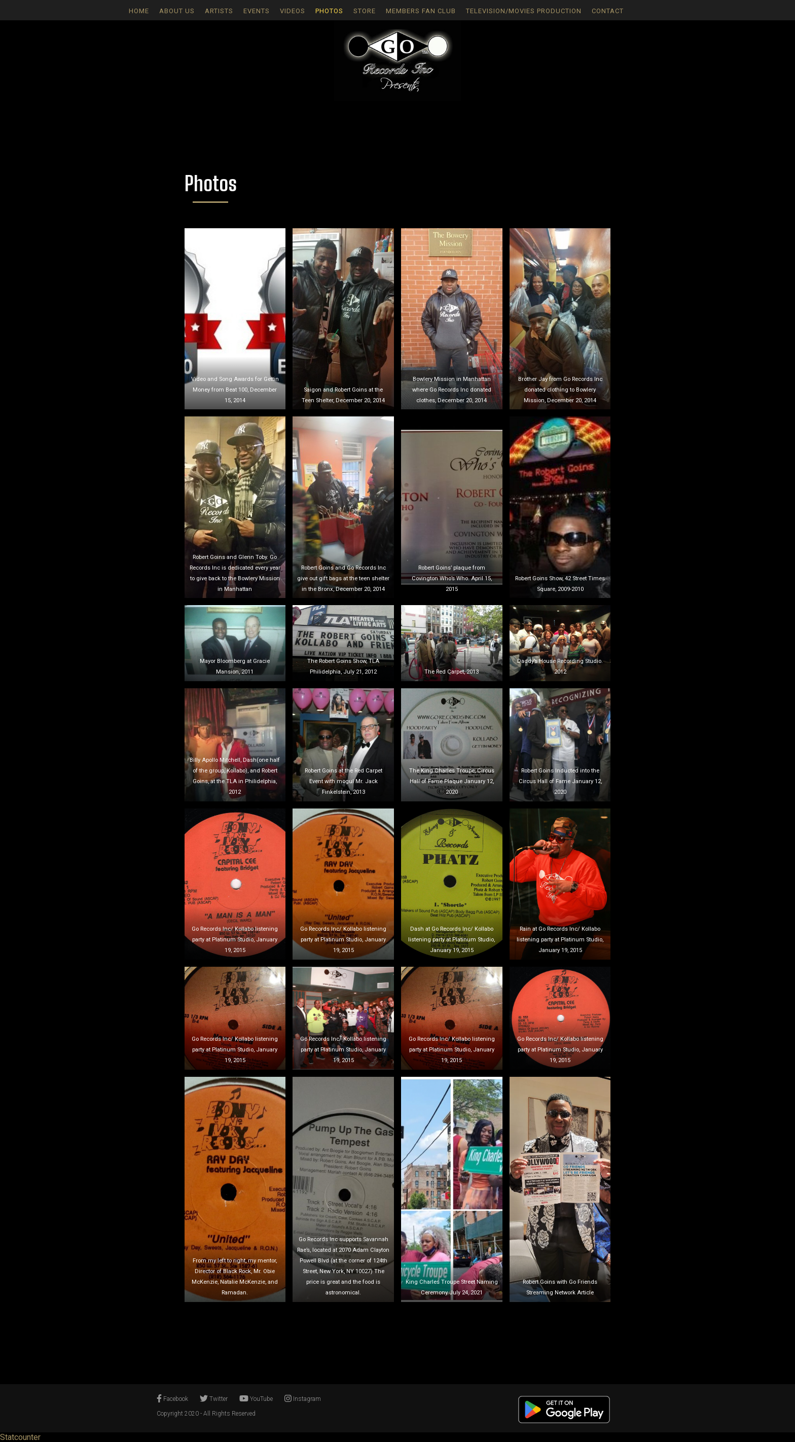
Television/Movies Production (524, 11)
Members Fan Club (421, 11)
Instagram (302, 1398)
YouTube (256, 1398)
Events (256, 11)
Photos (329, 11)
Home (139, 11)
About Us (177, 11)
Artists (219, 11)
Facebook (172, 1398)
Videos (292, 11)
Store (364, 11)
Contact (608, 11)
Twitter (214, 1398)
